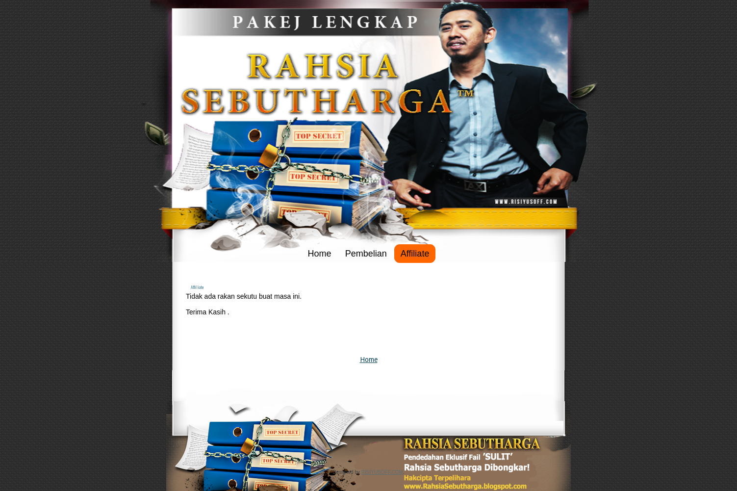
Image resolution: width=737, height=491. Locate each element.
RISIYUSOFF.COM (382, 472)
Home (319, 253)
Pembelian (366, 253)
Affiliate (415, 253)
